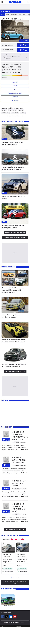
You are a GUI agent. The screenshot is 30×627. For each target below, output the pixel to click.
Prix (28, 14)
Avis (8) (15, 86)
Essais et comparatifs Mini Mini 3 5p (12, 121)
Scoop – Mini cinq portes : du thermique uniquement (11, 316)
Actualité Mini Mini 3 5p (8, 267)
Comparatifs (14, 14)
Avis (20, 14)
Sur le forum (15, 100)
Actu (24, 14)
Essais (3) (15, 82)
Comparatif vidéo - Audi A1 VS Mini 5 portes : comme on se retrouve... (13, 168)
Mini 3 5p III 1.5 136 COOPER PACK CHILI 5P (20, 483)
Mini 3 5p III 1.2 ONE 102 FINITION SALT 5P (19, 460)
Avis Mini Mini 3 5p (6, 427)
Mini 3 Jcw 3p (5, 112)
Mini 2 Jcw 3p (13, 110)
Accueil (2, 14)
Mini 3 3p (21, 110)
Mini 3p (22, 112)
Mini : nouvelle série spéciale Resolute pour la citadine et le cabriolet (14, 365)
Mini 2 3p (4, 110)
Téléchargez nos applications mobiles (13, 622)
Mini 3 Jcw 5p (15, 112)
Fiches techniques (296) (15, 93)
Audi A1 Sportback (7, 605)
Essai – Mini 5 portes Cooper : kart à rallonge (13, 197)
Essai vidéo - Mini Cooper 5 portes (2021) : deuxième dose (12, 143)
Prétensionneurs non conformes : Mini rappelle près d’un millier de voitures (14, 341)
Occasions (15, 96)
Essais (7, 14)
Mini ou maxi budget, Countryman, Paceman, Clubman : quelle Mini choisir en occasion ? (13, 290)
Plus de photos (24, 40)
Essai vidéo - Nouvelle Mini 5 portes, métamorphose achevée (13, 227)
